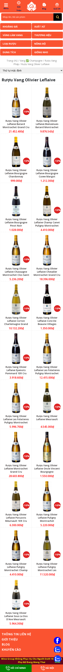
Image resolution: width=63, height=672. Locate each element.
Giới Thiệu (18, 6)
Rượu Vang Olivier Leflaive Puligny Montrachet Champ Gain (16, 568)
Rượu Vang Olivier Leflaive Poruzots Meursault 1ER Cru (16, 517)
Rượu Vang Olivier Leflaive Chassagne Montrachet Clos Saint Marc (16, 273)
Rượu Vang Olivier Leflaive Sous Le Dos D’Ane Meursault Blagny (16, 617)
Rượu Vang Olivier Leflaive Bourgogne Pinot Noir (16, 222)
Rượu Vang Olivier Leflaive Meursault (47, 417)
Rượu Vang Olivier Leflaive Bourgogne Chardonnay (16, 173)
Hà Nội (47, 668)
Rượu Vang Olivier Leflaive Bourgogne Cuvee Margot (47, 173)
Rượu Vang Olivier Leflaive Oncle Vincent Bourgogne (47, 468)
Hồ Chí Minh (16, 668)
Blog (44, 6)
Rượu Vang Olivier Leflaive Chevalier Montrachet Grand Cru (47, 271)
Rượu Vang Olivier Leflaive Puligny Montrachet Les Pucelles (46, 568)
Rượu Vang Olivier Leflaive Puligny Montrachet (46, 517)
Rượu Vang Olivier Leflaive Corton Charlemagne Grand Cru (16, 322)
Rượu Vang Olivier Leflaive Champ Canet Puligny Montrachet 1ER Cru (47, 224)
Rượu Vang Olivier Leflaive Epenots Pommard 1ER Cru (16, 370)
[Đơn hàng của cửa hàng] (31, 70)
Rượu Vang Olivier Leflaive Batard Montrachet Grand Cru (16, 124)
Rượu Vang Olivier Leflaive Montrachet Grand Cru (16, 468)
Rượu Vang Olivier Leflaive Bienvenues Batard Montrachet (46, 124)
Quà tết (57, 6)
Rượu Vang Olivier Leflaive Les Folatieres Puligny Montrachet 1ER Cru (47, 371)
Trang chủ (12, 60)
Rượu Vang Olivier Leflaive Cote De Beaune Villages (46, 321)
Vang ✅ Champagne (31, 60)
